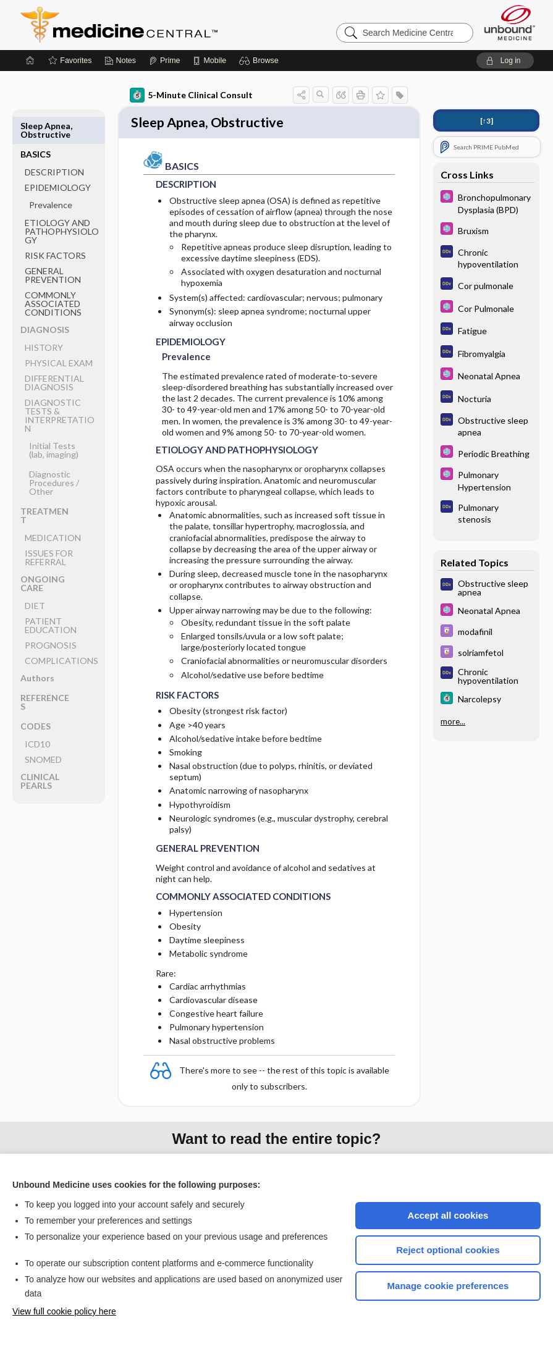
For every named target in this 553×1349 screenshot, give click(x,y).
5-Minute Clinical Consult (191, 95)
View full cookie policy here (64, 1311)
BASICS (35, 125)
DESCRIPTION (54, 143)
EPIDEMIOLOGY (58, 159)
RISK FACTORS (55, 227)
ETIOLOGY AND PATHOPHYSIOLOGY (62, 203)
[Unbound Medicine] (510, 22)
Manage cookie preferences (448, 1285)
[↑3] (486, 120)
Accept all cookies (448, 1215)
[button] (260, 60)
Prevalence (50, 176)
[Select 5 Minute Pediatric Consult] (486, 203)
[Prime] (164, 60)
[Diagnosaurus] (486, 258)
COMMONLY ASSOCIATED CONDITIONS (53, 275)
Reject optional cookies (448, 1250)
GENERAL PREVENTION (53, 246)
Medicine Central (173, 24)
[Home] (30, 60)
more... (453, 721)
